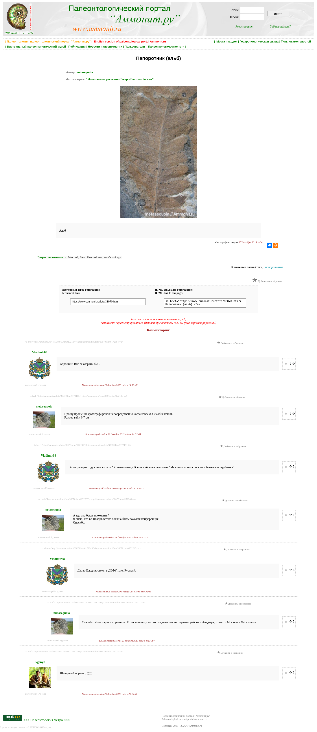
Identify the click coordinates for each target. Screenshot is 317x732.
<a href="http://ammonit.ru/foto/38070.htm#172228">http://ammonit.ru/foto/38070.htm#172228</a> (74, 652)
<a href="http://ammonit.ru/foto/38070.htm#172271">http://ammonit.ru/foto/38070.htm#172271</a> (96, 603)
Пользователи (135, 46)
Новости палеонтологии (105, 46)
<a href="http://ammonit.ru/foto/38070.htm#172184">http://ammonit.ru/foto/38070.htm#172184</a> (74, 343)
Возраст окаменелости (52, 257)
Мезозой (73, 257)
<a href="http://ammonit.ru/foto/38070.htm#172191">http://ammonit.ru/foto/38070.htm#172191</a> (82, 446)
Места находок (226, 41)
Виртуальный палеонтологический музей (36, 46)
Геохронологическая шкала (259, 41)
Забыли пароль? (280, 26)
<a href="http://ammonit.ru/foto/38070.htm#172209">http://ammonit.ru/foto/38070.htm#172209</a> (87, 500)
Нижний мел (95, 257)
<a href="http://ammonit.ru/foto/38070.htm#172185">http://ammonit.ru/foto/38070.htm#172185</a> (78, 397)
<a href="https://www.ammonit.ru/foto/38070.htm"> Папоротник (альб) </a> (202, 303)
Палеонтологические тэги (166, 46)
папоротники (274, 267)
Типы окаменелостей (296, 41)
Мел (83, 257)
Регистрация (244, 26)
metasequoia (84, 72)
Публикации (76, 46)
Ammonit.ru (195, 727)
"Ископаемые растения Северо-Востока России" (120, 79)
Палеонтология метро (46, 721)
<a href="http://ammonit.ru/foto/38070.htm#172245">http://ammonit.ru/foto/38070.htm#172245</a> (91, 549)
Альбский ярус (113, 257)
